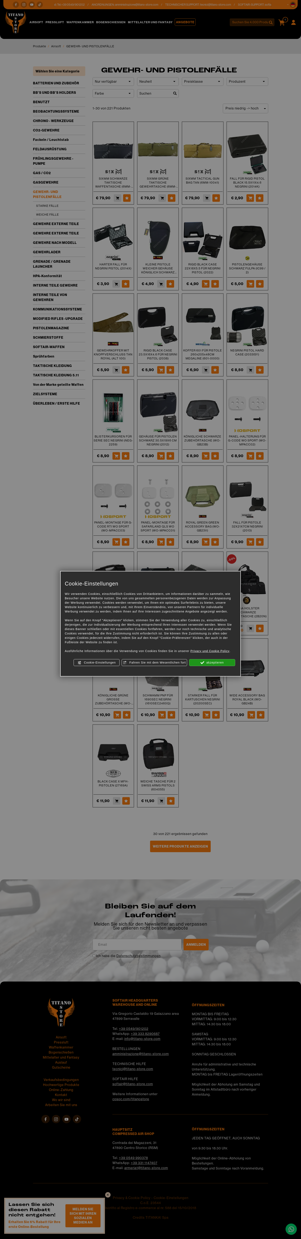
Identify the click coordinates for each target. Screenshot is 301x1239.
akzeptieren (212, 663)
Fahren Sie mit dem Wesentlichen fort (154, 663)
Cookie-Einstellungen (97, 663)
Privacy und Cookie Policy (210, 651)
